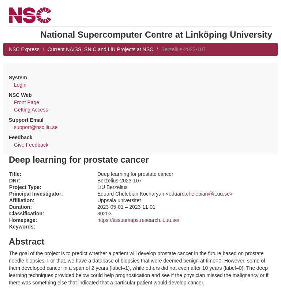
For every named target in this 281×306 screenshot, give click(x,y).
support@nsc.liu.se (35, 127)
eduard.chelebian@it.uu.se (199, 194)
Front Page (26, 102)
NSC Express (24, 49)
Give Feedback (31, 145)
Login (20, 85)
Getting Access (31, 110)
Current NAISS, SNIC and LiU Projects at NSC (100, 49)
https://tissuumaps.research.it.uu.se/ (138, 220)
